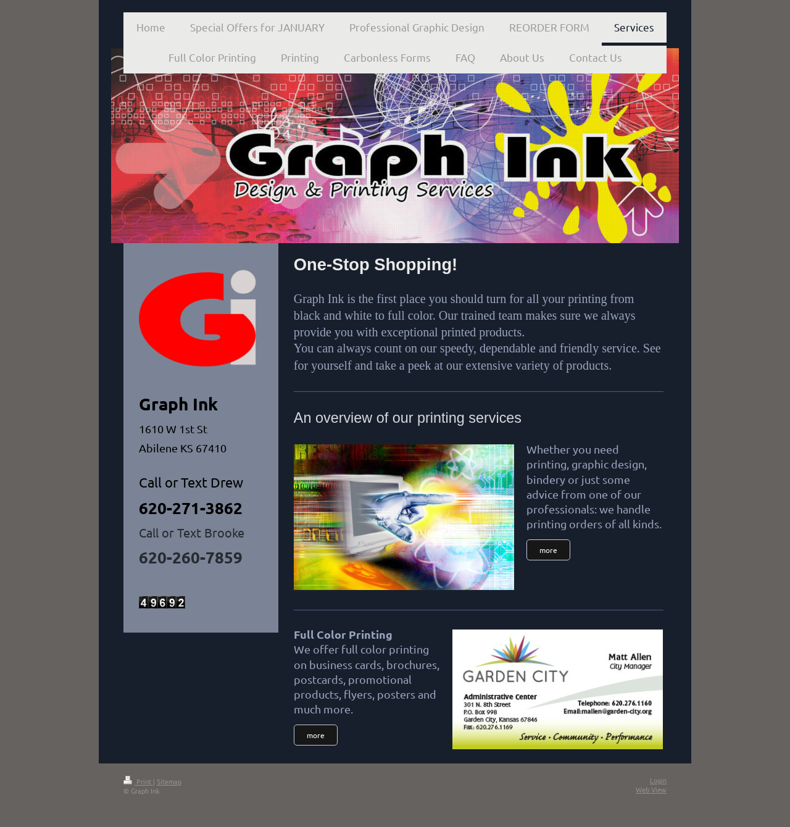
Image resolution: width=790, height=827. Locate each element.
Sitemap (169, 781)
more (316, 735)
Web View (651, 789)
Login (658, 780)
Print (138, 781)
